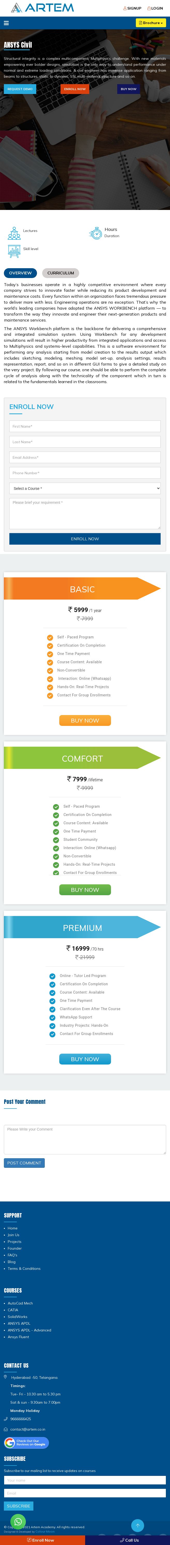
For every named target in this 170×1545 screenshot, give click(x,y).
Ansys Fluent (18, 1337)
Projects (14, 1241)
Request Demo (20, 89)
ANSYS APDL (19, 1323)
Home (13, 1228)
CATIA (13, 1310)
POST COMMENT (24, 1162)
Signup (132, 8)
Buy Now (128, 89)
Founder (15, 1248)
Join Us (13, 1235)
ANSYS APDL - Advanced (29, 1330)
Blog (12, 1261)
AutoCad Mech (20, 1303)
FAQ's (12, 1255)
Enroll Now (75, 89)
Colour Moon (45, 1531)
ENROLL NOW (85, 538)
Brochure (151, 22)
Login (155, 8)
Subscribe (18, 1505)
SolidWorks (17, 1316)
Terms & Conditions (24, 1268)
